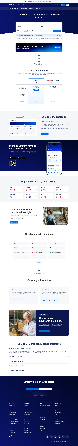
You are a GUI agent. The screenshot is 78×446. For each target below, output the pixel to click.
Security (10, 428)
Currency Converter (43, 415)
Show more (39, 262)
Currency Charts (42, 417)
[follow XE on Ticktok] (67, 436)
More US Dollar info (17, 299)
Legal (56, 414)
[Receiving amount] (20, 26)
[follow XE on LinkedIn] (55, 436)
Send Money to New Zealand (13, 419)
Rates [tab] (20, 116)
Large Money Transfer (12, 423)
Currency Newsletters (43, 424)
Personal (14, 4)
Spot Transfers (26, 410)
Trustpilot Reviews (12, 432)
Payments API (26, 423)
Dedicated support (58, 412)
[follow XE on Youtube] (63, 436)
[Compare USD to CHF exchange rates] (47, 196)
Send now (36, 89)
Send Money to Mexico (12, 410)
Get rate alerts (31, 8)
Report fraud (11, 430)
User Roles (26, 430)
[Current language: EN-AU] (54, 5)
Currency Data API (27, 421)
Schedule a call (58, 35)
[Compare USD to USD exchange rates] (16, 189)
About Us (56, 405)
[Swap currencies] (39, 26)
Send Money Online (12, 405)
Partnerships (57, 407)
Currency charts (24, 8)
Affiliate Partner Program (28, 432)
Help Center (57, 410)
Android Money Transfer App (44, 407)
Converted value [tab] (26, 116)
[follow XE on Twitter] (51, 436)
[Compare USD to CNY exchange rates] (62, 196)
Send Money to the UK (12, 414)
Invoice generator (42, 428)
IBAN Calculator (42, 426)
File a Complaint (57, 423)
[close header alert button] (77, 1)
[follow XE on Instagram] (59, 436)
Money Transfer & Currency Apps (45, 405)
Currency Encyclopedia (43, 421)
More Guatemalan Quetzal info (50, 300)
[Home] (10, 5)
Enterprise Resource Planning (28, 419)
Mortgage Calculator (43, 430)
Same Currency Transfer (28, 412)
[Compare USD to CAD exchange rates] (16, 196)
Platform (24, 4)
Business (19, 4)
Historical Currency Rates (43, 419)
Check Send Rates (27, 407)
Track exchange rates (46, 30)
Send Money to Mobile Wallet (13, 421)
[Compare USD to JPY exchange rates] (62, 189)
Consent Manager (57, 419)
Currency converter (14, 8)
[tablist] (23, 117)
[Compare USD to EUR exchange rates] (31, 189)
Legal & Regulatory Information (59, 421)
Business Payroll (26, 428)
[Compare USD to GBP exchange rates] (47, 189)
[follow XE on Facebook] (47, 436)
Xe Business (26, 405)
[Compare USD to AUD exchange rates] (31, 196)
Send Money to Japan (12, 412)
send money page (38, 352)
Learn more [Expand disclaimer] (45, 106)
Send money (38, 8)
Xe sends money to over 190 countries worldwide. (42, 1)
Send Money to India (12, 407)
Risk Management (27, 414)
